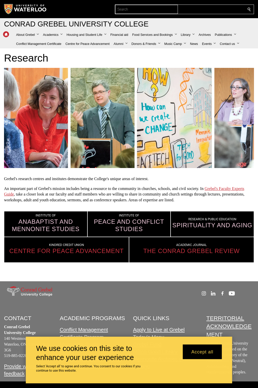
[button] (27, 34)
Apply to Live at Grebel (159, 330)
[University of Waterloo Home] (25, 9)
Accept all (202, 351)
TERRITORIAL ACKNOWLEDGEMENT (229, 326)
